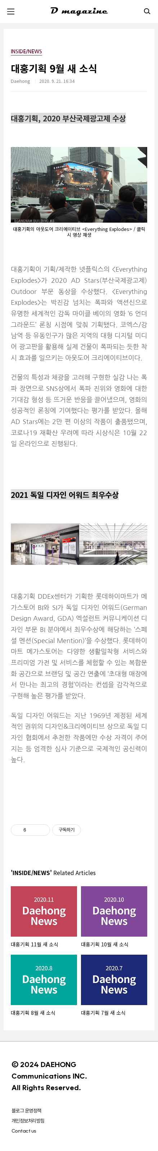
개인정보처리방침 (28, 1121)
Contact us (24, 1131)
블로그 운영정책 (26, 1111)
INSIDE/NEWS (26, 51)
